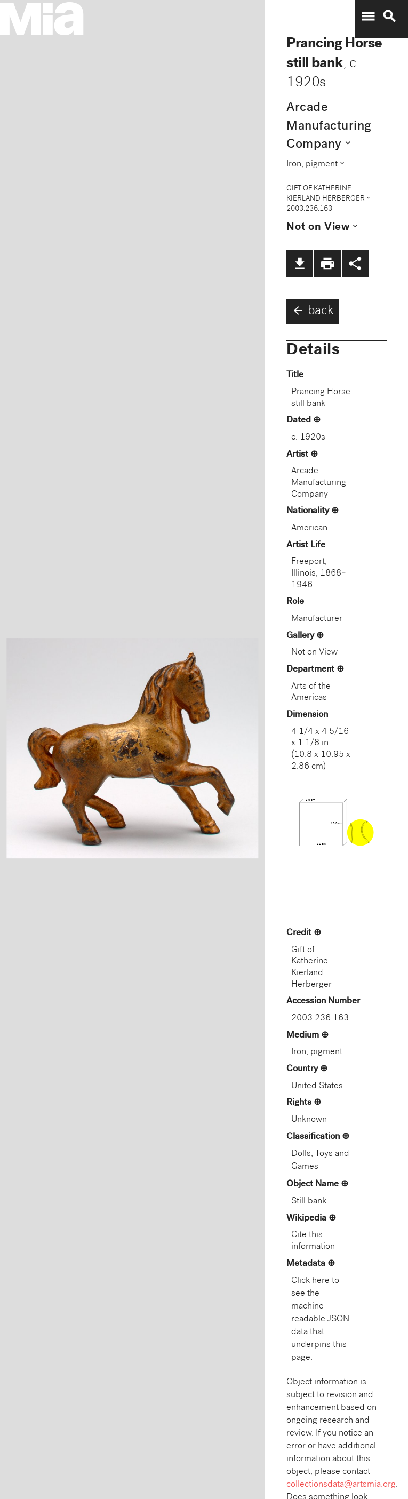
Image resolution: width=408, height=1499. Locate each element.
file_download (300, 264)
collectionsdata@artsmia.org (341, 1484)
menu (368, 17)
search (389, 17)
